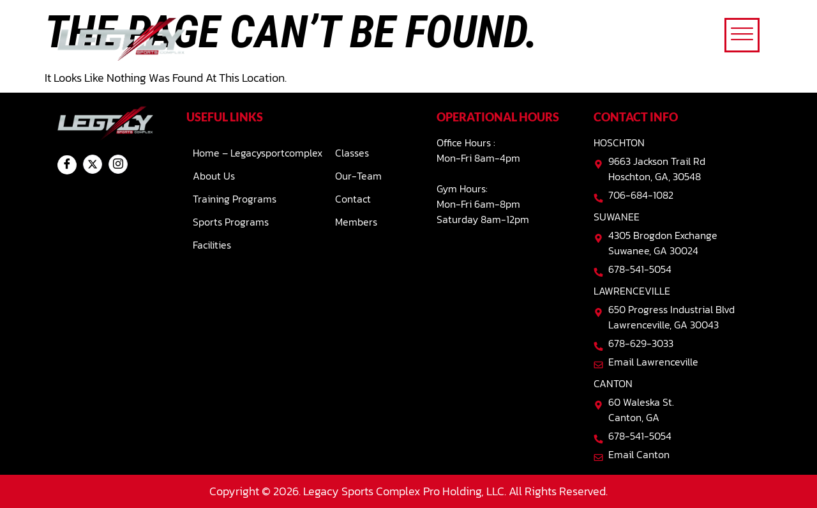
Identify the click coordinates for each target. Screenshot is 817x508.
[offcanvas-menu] (742, 35)
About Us (214, 175)
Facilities (212, 244)
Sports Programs (231, 221)
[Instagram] (118, 164)
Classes (352, 152)
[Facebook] (67, 164)
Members (356, 221)
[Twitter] (92, 164)
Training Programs (234, 198)
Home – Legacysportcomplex (257, 152)
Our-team (358, 175)
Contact (353, 198)
